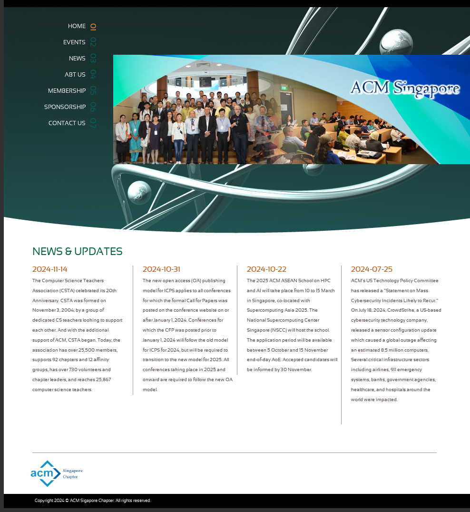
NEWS (79, 58)
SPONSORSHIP (67, 107)
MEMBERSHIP (69, 90)
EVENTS (76, 42)
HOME (79, 26)
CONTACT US (69, 123)
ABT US (77, 74)
